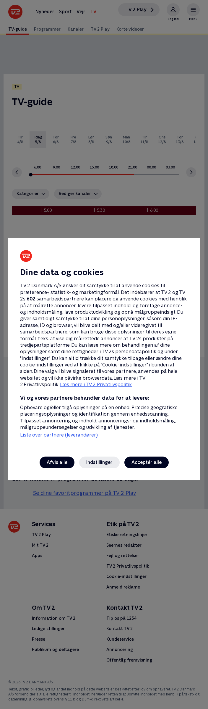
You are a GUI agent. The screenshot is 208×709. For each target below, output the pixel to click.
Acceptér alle (146, 462)
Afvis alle (57, 462)
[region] (104, 354)
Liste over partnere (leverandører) (59, 435)
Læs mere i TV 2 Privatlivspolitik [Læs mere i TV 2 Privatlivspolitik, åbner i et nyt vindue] (96, 384)
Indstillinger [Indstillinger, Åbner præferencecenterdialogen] (99, 462)
